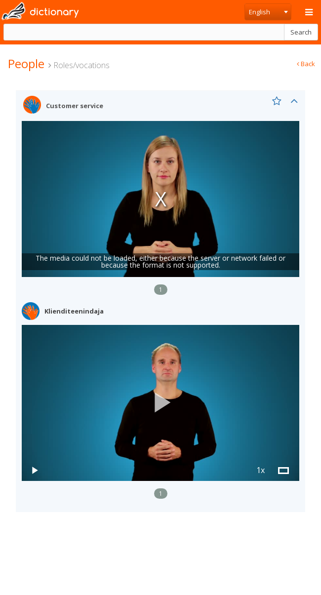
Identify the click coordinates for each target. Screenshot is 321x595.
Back (306, 63)
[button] (160, 403)
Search (301, 32)
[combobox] (267, 11)
